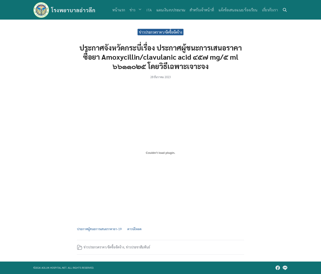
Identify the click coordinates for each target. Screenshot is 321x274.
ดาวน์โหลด (135, 229)
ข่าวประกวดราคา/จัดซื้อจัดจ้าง (160, 32)
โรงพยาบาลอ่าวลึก (73, 10)
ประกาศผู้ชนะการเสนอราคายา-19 (100, 229)
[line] (285, 267)
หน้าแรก (121, 10)
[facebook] (277, 267)
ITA (149, 10)
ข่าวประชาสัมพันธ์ (138, 247)
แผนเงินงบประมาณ (170, 10)
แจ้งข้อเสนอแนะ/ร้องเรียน (237, 10)
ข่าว (135, 10)
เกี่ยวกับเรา (270, 10)
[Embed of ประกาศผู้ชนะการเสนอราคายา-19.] (160, 153)
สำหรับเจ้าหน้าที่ (202, 10)
